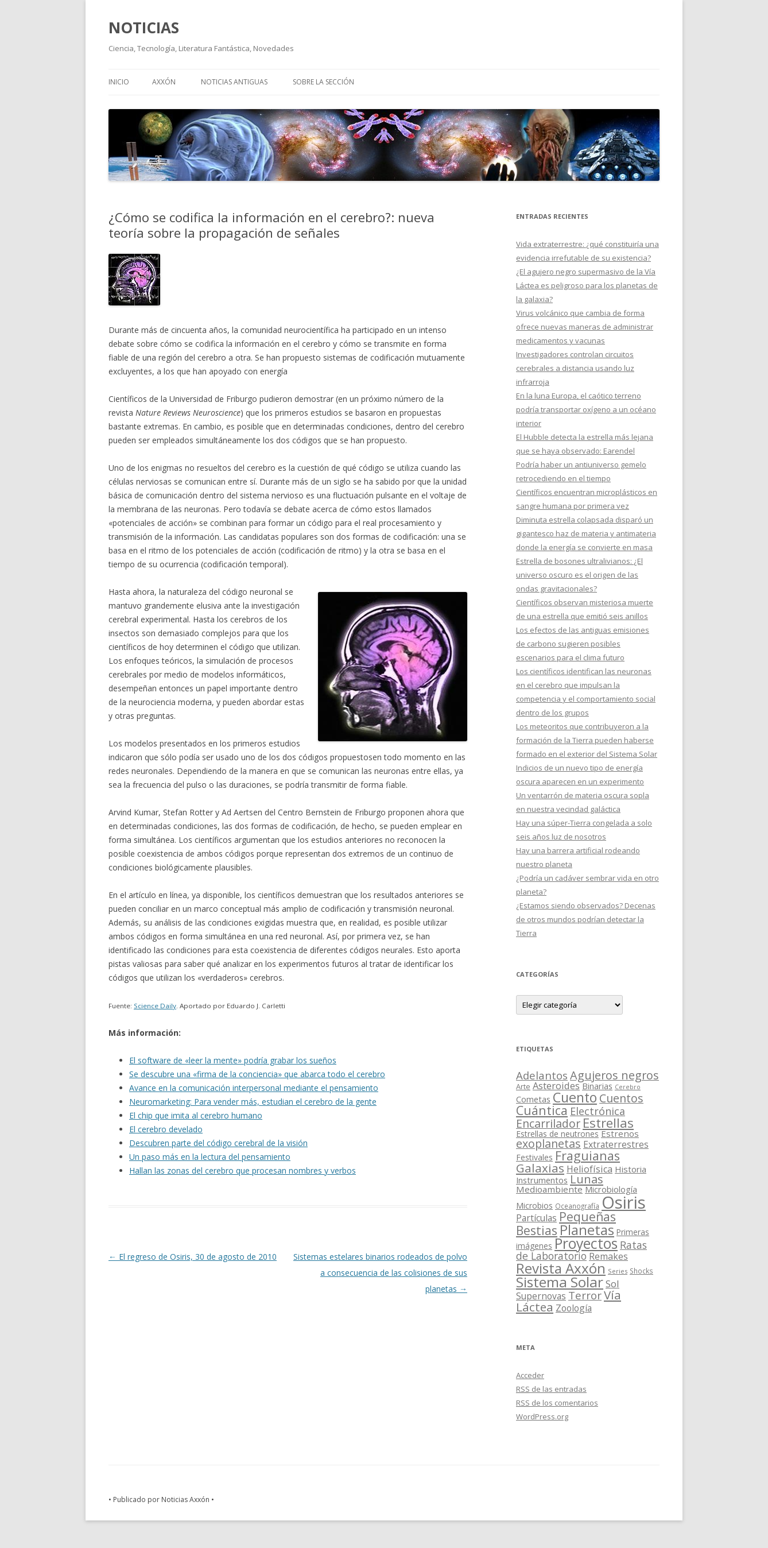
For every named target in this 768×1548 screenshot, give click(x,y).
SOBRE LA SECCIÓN (323, 82)
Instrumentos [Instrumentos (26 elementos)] (542, 1180)
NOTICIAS (143, 27)
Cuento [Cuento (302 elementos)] (575, 1097)
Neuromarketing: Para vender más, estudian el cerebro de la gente (253, 1101)
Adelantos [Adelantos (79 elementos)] (542, 1075)
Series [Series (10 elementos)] (617, 1271)
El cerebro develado (166, 1129)
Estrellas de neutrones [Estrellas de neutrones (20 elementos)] (557, 1133)
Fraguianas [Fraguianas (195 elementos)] (587, 1155)
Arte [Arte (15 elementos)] (523, 1086)
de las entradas (551, 1389)
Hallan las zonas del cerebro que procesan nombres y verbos (242, 1170)
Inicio (118, 82)
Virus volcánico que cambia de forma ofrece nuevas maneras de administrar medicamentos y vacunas (584, 327)
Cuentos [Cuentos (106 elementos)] (621, 1098)
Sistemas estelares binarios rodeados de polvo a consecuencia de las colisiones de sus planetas (380, 1272)
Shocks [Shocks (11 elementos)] (641, 1270)
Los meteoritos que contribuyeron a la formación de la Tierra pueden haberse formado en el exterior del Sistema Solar (586, 740)
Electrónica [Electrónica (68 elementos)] (597, 1111)
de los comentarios (557, 1403)
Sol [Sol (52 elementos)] (612, 1283)
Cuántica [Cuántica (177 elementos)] (542, 1110)
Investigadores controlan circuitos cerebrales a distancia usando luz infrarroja (575, 368)
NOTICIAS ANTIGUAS (234, 82)
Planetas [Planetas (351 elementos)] (587, 1229)
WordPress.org (542, 1416)
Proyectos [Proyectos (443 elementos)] (586, 1243)
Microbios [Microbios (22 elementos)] (534, 1205)
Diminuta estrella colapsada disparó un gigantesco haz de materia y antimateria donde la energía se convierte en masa (586, 533)
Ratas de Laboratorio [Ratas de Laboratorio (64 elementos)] (581, 1250)
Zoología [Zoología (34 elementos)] (574, 1308)
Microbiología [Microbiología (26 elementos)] (611, 1189)
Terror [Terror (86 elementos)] (585, 1295)
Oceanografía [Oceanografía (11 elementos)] (577, 1205)
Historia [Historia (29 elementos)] (630, 1169)
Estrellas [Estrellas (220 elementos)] (608, 1122)
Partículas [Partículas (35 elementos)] (536, 1218)
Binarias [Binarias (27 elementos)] (597, 1086)
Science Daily (155, 1005)
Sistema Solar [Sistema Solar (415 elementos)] (559, 1281)
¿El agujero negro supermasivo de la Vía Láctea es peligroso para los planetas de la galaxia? (587, 285)
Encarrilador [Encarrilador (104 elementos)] (548, 1123)
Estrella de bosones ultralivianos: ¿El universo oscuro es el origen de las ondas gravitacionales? (579, 575)
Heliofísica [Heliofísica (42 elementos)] (589, 1169)
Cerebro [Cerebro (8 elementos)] (628, 1087)
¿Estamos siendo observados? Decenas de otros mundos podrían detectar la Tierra (585, 919)
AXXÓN (164, 82)
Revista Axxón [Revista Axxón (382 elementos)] (561, 1268)
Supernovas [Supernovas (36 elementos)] (541, 1296)
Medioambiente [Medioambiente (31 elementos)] (549, 1189)
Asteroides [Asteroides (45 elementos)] (556, 1085)
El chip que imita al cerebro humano (195, 1115)
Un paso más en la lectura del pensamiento (209, 1156)
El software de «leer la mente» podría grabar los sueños (232, 1060)
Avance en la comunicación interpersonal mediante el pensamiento (253, 1087)
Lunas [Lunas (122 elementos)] (586, 1179)
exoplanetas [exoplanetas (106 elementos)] (548, 1143)
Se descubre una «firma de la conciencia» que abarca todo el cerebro (257, 1074)
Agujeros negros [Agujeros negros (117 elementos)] (614, 1075)
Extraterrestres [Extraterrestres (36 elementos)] (616, 1144)
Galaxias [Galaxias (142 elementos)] (540, 1168)
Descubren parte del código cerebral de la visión (218, 1142)
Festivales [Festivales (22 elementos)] (534, 1157)
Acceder (530, 1375)
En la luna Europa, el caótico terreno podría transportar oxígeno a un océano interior (586, 409)
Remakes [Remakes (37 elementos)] (608, 1256)
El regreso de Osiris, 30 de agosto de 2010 (192, 1256)
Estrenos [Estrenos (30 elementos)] (620, 1133)
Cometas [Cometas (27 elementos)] (533, 1099)
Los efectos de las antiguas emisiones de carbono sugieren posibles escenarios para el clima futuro (582, 644)
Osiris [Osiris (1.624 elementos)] (624, 1202)
